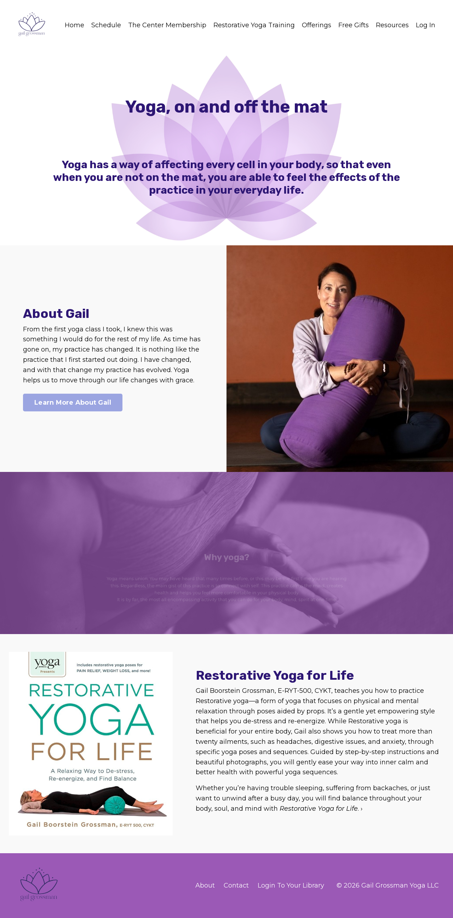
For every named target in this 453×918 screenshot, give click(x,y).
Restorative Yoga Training (254, 25)
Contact (236, 885)
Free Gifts (353, 25)
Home (74, 25)
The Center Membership (167, 25)
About (205, 885)
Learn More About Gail (72, 402)
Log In (425, 25)
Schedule (106, 25)
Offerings (316, 25)
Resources (392, 25)
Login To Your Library (291, 885)
